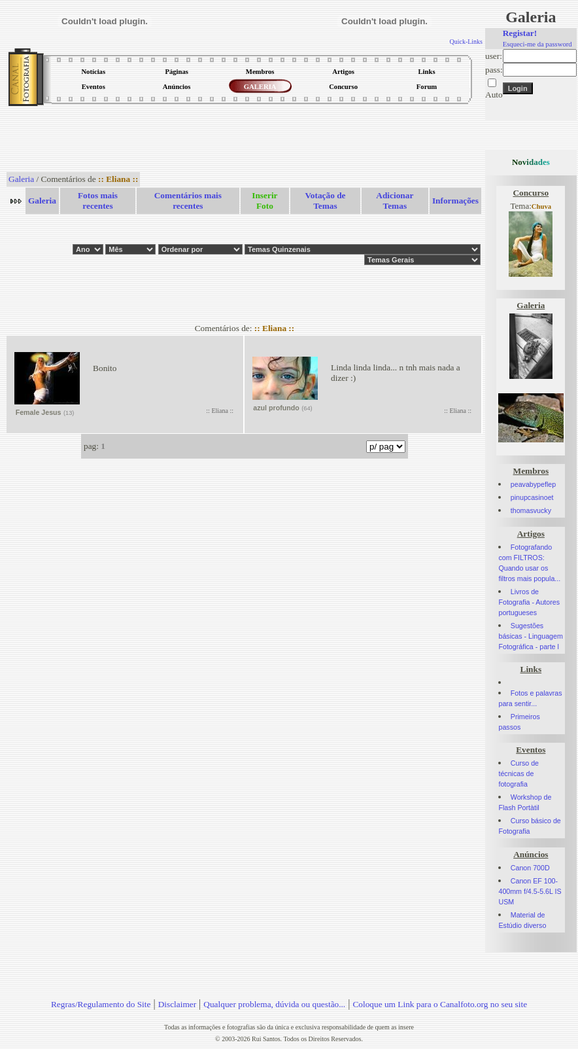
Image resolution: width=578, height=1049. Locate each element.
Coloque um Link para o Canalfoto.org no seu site (439, 1004)
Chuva (541, 206)
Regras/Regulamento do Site (101, 1004)
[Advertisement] (245, 140)
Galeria (21, 179)
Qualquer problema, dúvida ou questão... (274, 1004)
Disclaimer (177, 1004)
